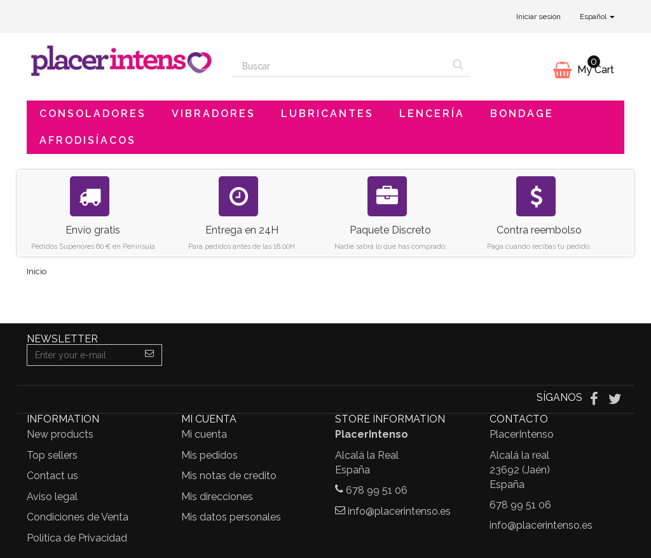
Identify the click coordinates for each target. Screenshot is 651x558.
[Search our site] (339, 66)
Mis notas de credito (229, 476)
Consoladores (92, 114)
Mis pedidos (209, 455)
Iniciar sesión (538, 16)
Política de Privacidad (77, 538)
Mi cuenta (204, 434)
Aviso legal (52, 497)
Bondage (522, 114)
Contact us (52, 476)
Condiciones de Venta (77, 517)
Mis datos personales (231, 517)
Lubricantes (327, 114)
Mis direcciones (217, 497)
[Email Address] (82, 355)
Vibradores (214, 114)
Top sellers (52, 455)
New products (60, 434)
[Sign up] (149, 355)
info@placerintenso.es (399, 511)
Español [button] (597, 16)
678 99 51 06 (377, 490)
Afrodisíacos (87, 140)
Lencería (432, 114)
